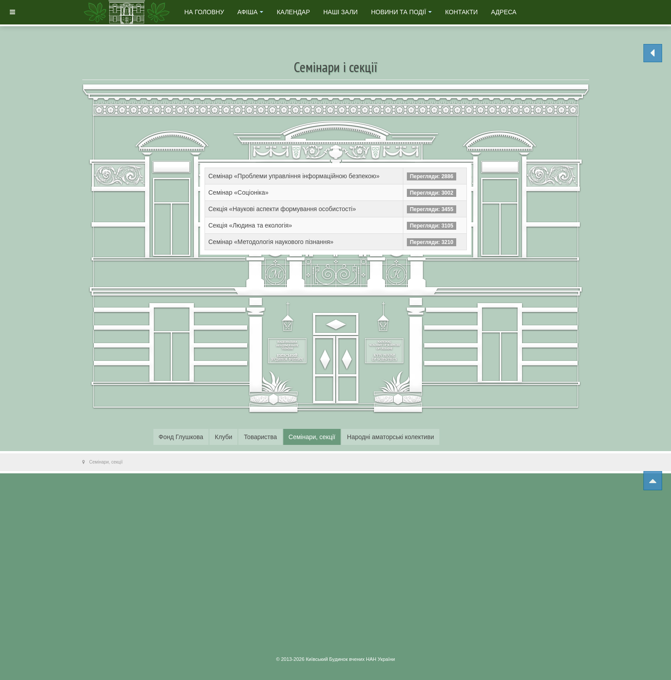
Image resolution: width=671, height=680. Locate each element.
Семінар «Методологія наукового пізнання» (271, 241)
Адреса (503, 12)
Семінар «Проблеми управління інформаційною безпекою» (294, 176)
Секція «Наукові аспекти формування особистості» (282, 208)
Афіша (250, 12)
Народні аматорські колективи (390, 436)
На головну (204, 12)
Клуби (223, 436)
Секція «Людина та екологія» (250, 225)
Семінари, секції (312, 436)
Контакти (461, 12)
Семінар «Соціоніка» (239, 192)
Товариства (260, 436)
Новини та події (401, 12)
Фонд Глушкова (181, 436)
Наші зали (340, 12)
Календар (293, 12)
